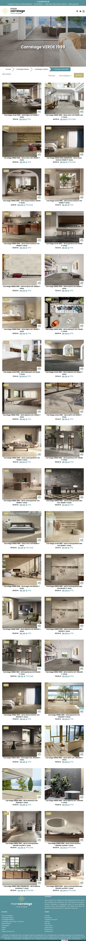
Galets (4, 927)
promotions (48, 918)
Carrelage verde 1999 (61, 69)
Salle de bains (6, 923)
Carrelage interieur (22, 69)
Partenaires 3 (49, 929)
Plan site (47, 923)
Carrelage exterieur (8, 919)
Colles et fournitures (8, 931)
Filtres (79, 75)
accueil (47, 916)
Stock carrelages (7, 916)
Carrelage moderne (41, 69)
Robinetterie (5, 925)
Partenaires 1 (49, 925)
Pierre (3, 929)
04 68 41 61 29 (43, 2)
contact (47, 921)
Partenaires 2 (49, 927)
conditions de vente (51, 919)
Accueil (8, 69)
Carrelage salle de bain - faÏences (13, 921)
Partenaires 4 (49, 931)
